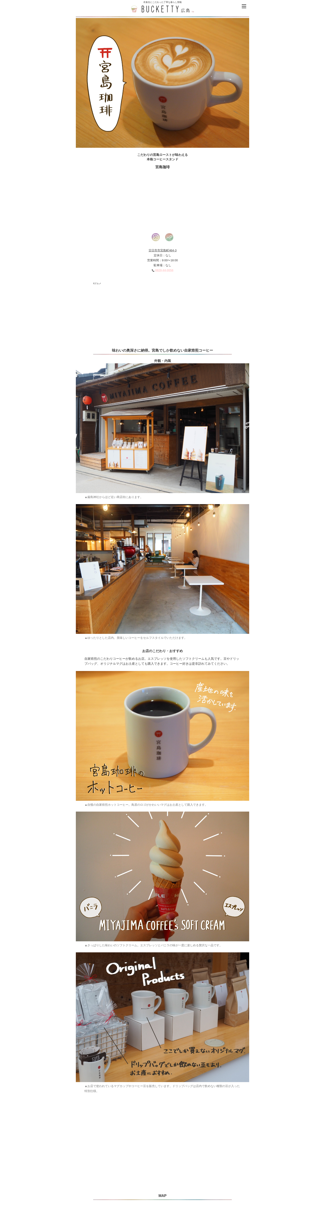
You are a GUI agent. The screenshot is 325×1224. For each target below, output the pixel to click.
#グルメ (97, 283)
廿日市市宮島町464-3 (162, 250)
